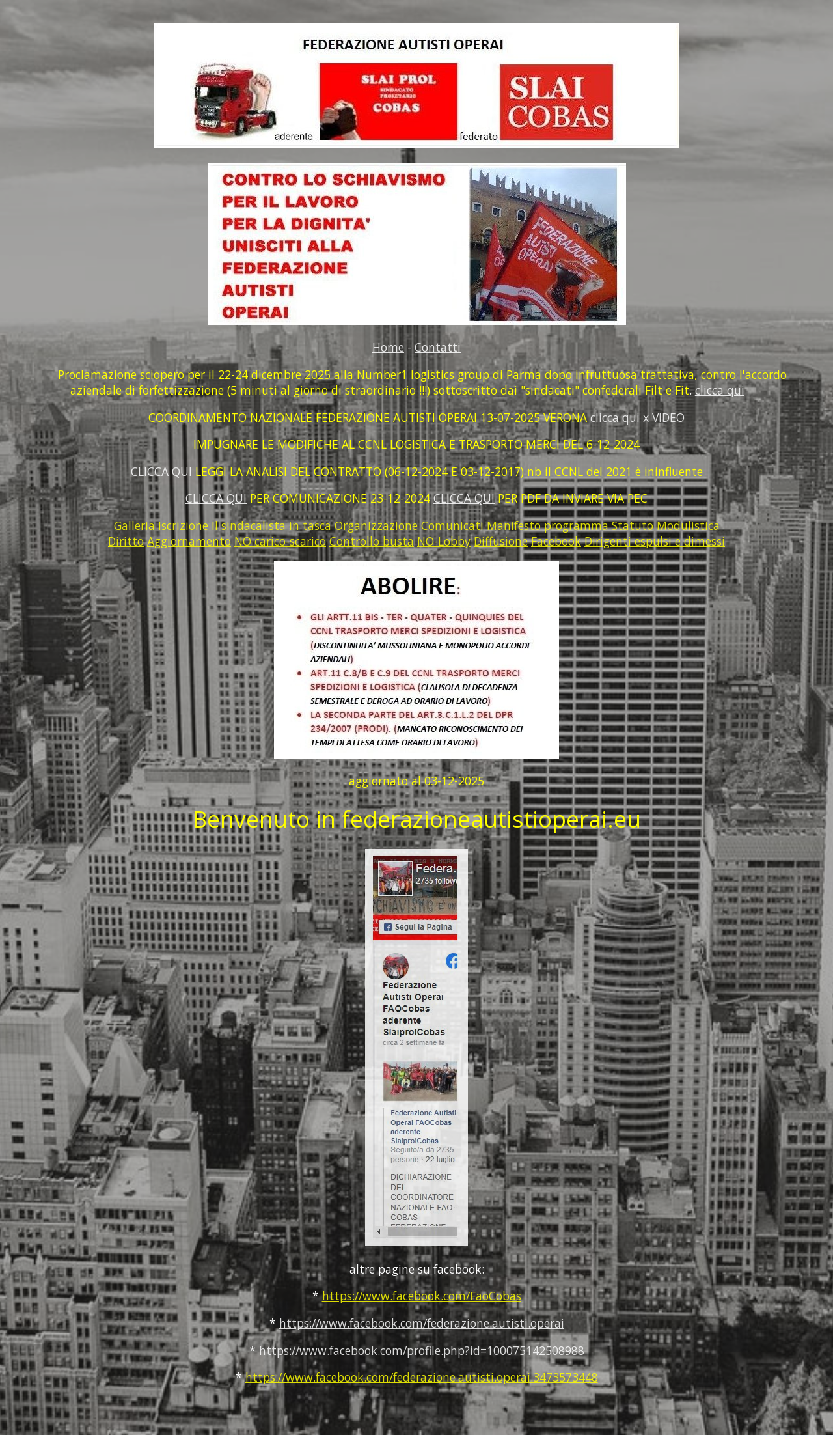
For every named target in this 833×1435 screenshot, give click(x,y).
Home (388, 347)
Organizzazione (376, 525)
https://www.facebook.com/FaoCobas (421, 1295)
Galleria (134, 525)
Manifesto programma (547, 525)
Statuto (632, 525)
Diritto (126, 541)
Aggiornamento (189, 541)
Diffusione (501, 541)
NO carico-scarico (280, 541)
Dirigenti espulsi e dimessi (654, 541)
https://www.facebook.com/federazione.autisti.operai (421, 1323)
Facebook (556, 541)
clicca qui (719, 390)
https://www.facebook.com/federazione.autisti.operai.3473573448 (421, 1377)
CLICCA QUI (161, 471)
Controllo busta (371, 541)
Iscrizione (183, 525)
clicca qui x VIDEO (637, 417)
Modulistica (688, 525)
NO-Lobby (444, 541)
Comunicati (452, 525)
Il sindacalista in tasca (271, 525)
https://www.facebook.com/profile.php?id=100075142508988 (421, 1350)
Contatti (438, 347)
